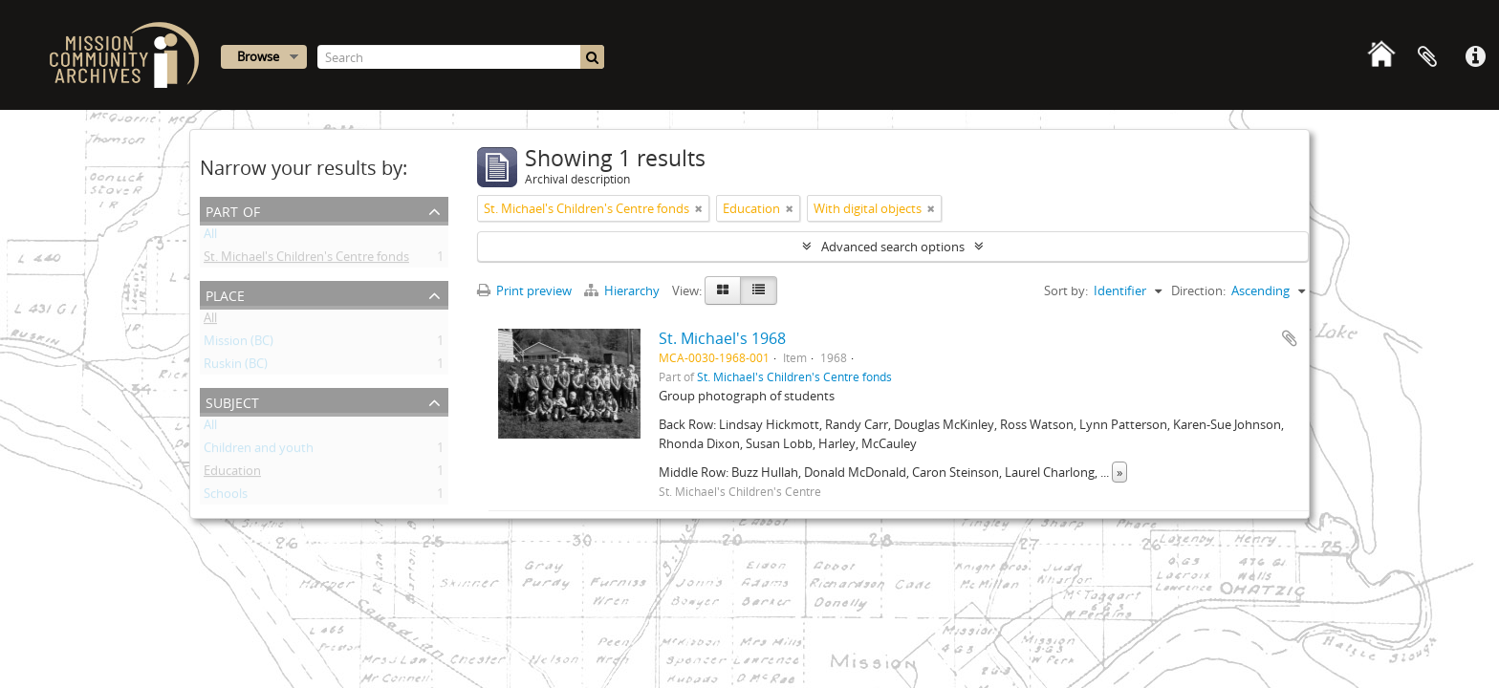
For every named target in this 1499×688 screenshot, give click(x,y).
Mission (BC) (238, 344)
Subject (232, 401)
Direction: (1198, 290)
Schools (226, 496)
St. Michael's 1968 (722, 338)
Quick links (1475, 57)
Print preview (524, 290)
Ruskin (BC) (236, 367)
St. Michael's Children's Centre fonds (306, 260)
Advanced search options (893, 246)
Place (225, 294)
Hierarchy (623, 290)
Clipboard (1427, 57)
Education (232, 474)
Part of (233, 210)
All (210, 237)
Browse (258, 56)
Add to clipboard (1289, 338)
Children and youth (259, 451)
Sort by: (1066, 290)
